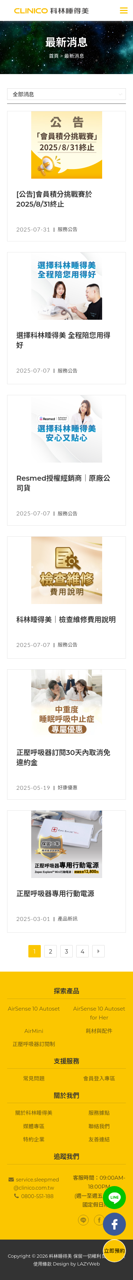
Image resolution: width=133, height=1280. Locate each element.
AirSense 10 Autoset (34, 1008)
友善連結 (99, 1139)
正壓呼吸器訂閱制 (33, 1044)
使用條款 (42, 1264)
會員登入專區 (99, 1078)
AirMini (33, 1031)
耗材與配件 (99, 1031)
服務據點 (99, 1112)
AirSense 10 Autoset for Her (99, 1013)
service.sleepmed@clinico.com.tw (36, 1183)
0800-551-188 (37, 1196)
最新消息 (74, 56)
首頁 (54, 56)
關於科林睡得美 (33, 1112)
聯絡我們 (99, 1126)
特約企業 (33, 1139)
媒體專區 (33, 1126)
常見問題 (33, 1078)
